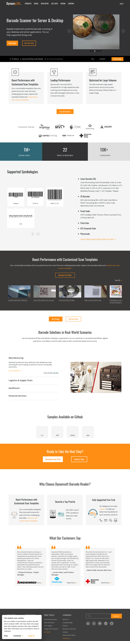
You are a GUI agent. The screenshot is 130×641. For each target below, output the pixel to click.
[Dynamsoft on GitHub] (112, 623)
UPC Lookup (48, 626)
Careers (65, 632)
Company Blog (67, 623)
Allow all (31, 636)
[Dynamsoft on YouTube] (100, 623)
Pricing (63, 3)
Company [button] (71, 3)
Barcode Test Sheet (65, 275)
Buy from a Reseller (69, 629)
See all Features (65, 111)
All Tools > (47, 632)
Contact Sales (79, 459)
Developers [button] (45, 3)
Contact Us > (67, 638)
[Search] (98, 616)
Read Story (37, 583)
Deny (6, 636)
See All (117, 280)
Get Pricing (117, 59)
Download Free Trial (52, 459)
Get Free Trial (29, 43)
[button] (69, 31)
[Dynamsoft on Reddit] (106, 623)
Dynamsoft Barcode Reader (32, 59)
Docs (92, 59)
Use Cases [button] (54, 3)
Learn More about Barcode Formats (97, 239)
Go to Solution (14, 371)
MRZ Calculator (49, 623)
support (103, 509)
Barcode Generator (50, 619)
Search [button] (116, 616)
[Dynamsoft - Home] (14, 3)
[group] (99, 567)
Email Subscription (69, 635)
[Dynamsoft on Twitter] (94, 623)
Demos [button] (36, 3)
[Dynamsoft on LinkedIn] (88, 623)
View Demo (12, 43)
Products (15, 59)
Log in (121, 3)
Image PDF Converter (51, 629)
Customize (18, 636)
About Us (66, 619)
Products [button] (28, 3)
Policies (65, 626)
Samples (102, 59)
